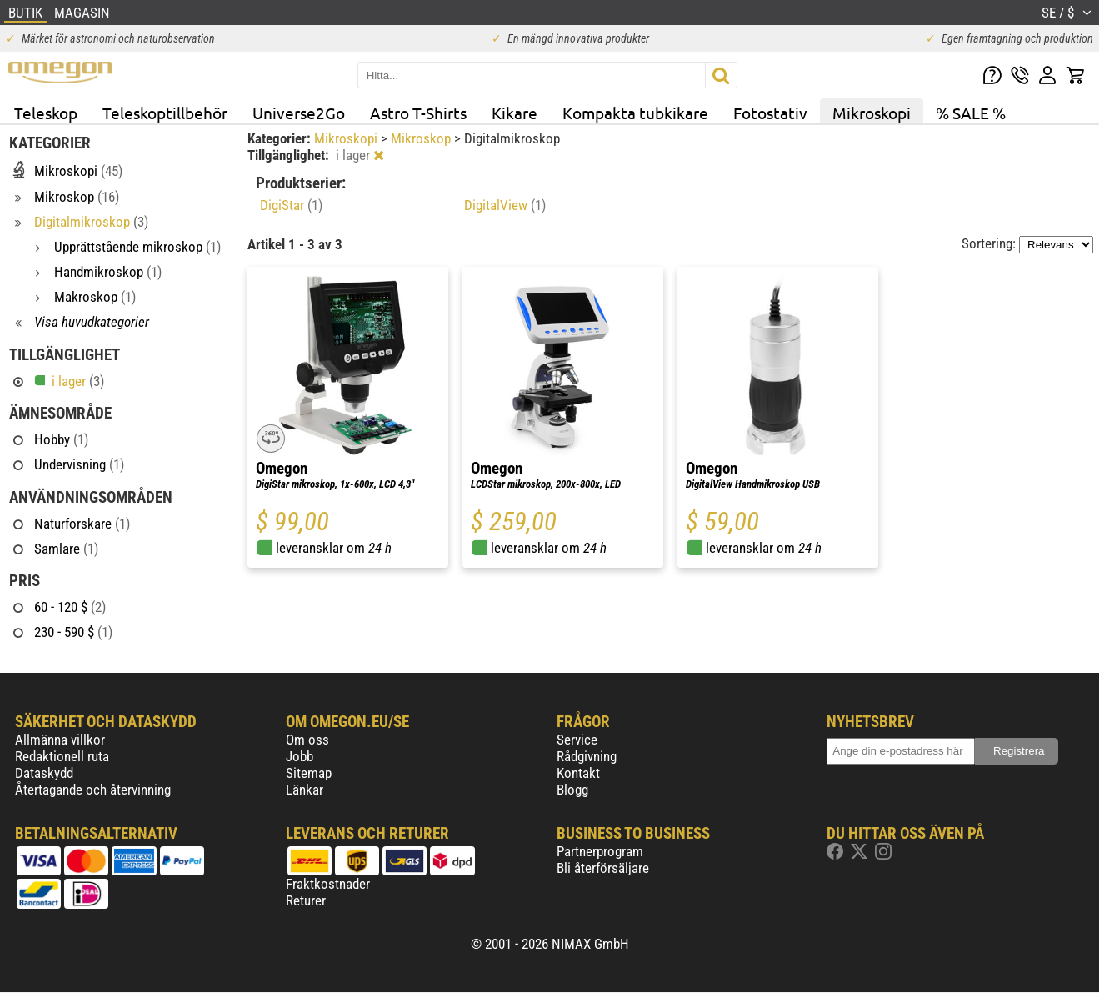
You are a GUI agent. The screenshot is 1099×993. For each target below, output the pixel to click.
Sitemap (309, 773)
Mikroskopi (871, 113)
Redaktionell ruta (62, 756)
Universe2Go (298, 113)
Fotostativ (770, 113)
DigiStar (291, 205)
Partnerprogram (600, 851)
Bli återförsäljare (603, 868)
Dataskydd (44, 773)
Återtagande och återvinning (93, 789)
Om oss (307, 739)
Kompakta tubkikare (635, 113)
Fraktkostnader (328, 883)
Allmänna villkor (60, 739)
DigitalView (505, 205)
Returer (306, 900)
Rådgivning (587, 756)
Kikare (514, 113)
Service (577, 739)
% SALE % (971, 113)
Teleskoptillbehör (164, 113)
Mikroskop (422, 138)
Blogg (572, 789)
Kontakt (578, 773)
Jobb (299, 756)
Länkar (304, 789)
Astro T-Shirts (418, 113)
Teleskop (45, 113)
